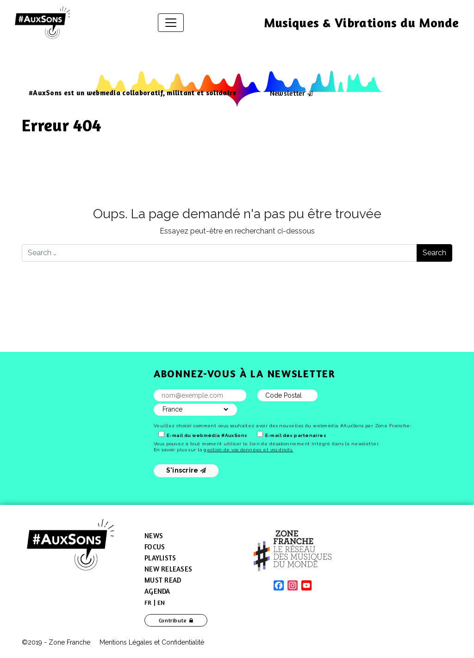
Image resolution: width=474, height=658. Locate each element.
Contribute (173, 620)
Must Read (162, 580)
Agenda (157, 591)
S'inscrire (186, 470)
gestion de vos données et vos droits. (248, 449)
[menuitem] (148, 602)
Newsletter (287, 93)
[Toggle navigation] (171, 22)
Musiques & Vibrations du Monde (361, 23)
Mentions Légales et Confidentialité (152, 642)
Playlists (160, 557)
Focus (154, 546)
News (153, 535)
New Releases (168, 569)
